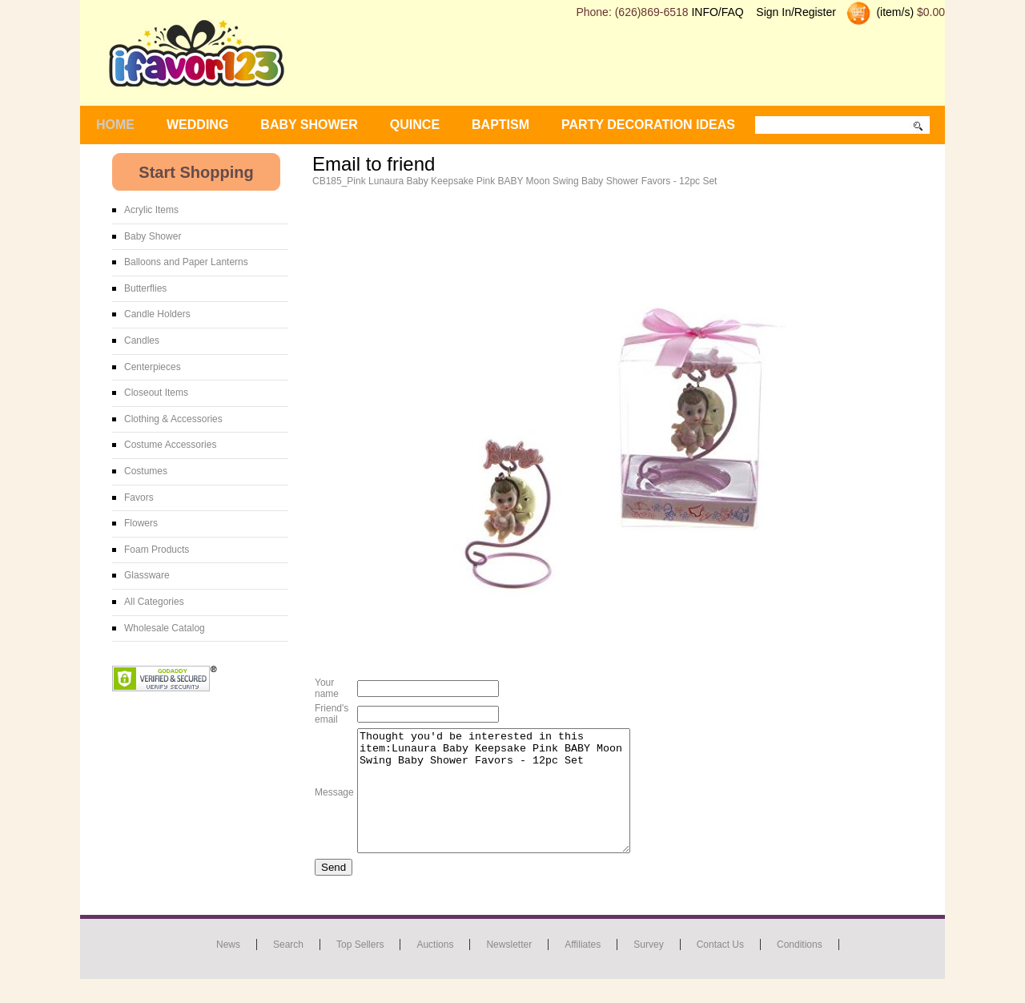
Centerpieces (152, 367)
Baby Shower (152, 236)
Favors (139, 497)
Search (288, 968)
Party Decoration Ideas (648, 124)
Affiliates (583, 968)
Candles (141, 340)
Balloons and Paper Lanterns (186, 262)
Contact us (720, 968)
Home (115, 124)
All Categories (154, 601)
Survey (648, 968)
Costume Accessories (170, 444)
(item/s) (894, 12)
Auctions (434, 968)
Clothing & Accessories (173, 419)
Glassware (147, 575)
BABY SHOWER (309, 124)
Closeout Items (156, 392)
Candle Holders (157, 314)
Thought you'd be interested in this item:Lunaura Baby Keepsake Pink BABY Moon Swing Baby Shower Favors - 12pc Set (509, 802)
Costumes (145, 471)
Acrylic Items (151, 210)
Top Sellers (360, 968)
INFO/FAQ (717, 12)
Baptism (500, 124)
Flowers (141, 523)
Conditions (799, 968)
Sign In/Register (796, 12)
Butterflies (145, 288)
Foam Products (156, 549)
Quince (415, 124)
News (228, 968)
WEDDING (197, 124)
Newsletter (509, 968)
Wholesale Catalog (164, 628)
